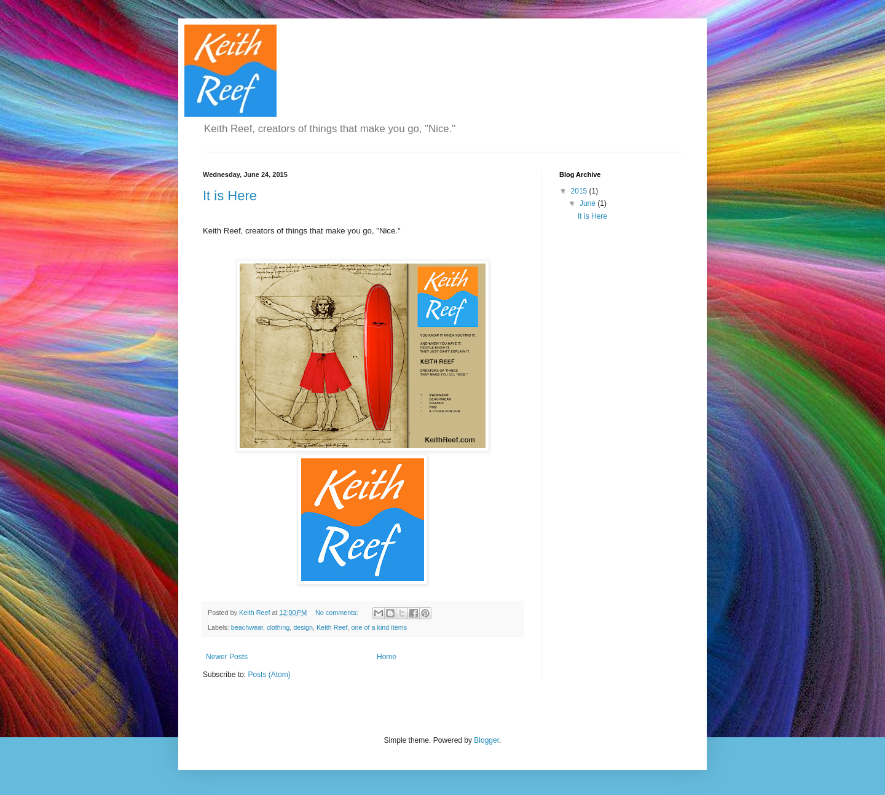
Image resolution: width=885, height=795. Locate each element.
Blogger (486, 740)
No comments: (337, 612)
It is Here (230, 195)
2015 (580, 191)
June (588, 203)
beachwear (247, 627)
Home (386, 656)
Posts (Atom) (269, 674)
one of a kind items (379, 627)
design (303, 627)
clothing (278, 627)
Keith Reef (332, 627)
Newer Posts (227, 656)
